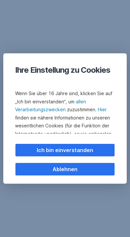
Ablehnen (65, 169)
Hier (102, 109)
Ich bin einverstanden (65, 150)
